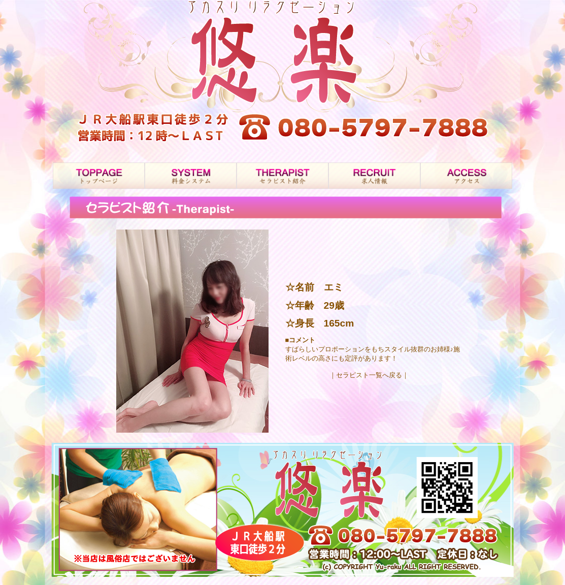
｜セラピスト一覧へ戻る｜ (369, 375)
